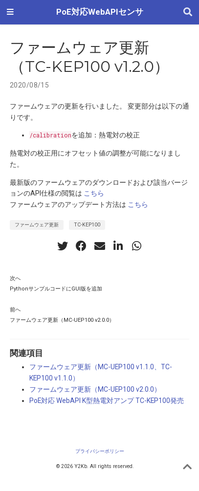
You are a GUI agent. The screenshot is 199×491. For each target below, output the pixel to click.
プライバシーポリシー (99, 451)
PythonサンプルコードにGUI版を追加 (56, 289)
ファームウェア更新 (37, 225)
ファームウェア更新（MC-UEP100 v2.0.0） (62, 320)
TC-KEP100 (87, 225)
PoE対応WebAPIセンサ (99, 12)
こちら (94, 193)
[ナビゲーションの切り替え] (10, 12)
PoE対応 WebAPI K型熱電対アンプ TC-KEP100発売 (106, 400)
